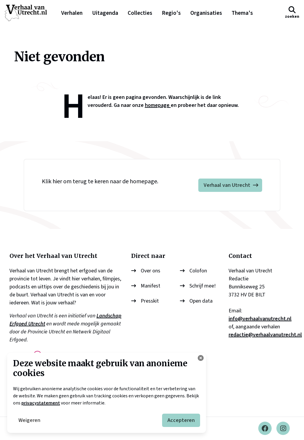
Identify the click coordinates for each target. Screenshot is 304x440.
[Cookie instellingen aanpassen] (201, 358)
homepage (158, 105)
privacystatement (40, 403)
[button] (292, 13)
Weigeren (29, 420)
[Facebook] (265, 428)
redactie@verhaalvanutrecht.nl (265, 334)
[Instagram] (283, 428)
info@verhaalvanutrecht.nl (260, 318)
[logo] (28, 13)
